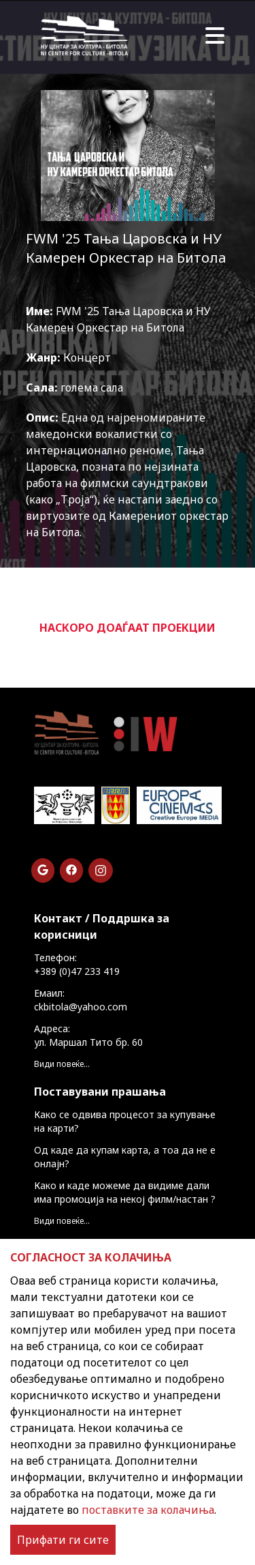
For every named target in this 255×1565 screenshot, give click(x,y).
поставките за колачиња (148, 1509)
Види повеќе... (62, 1064)
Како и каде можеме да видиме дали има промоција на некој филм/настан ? (125, 1192)
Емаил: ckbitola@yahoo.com (80, 999)
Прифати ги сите (63, 1539)
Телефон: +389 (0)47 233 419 (77, 964)
